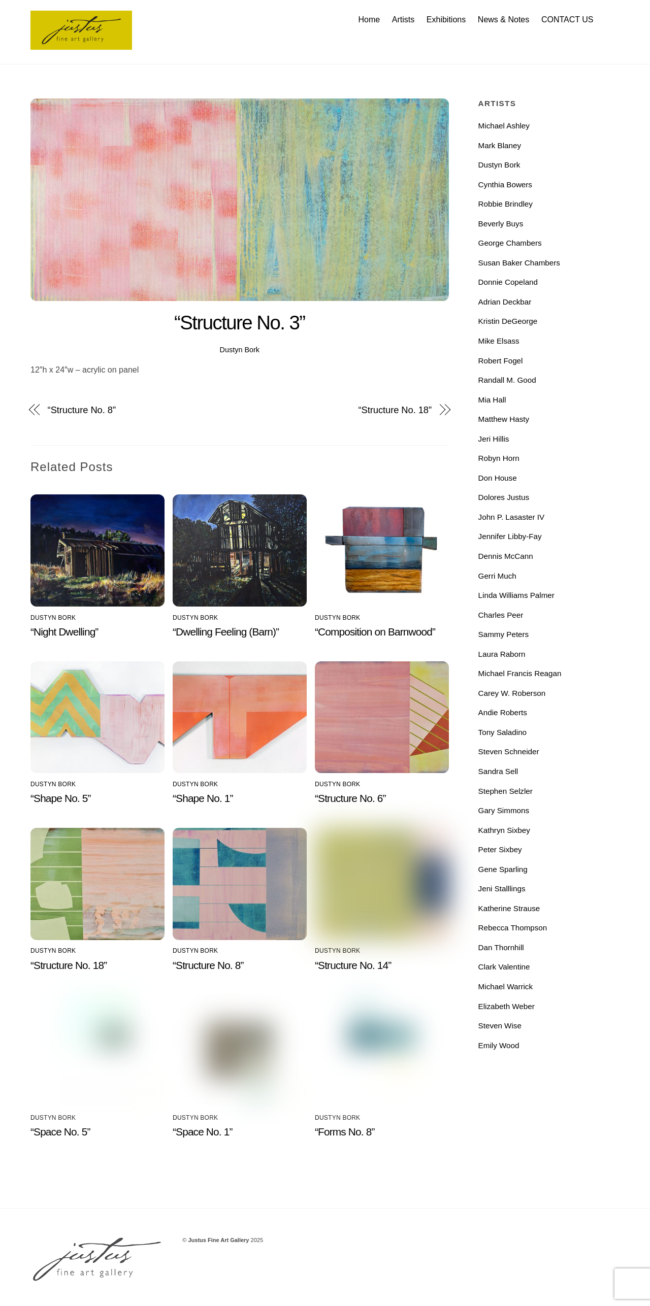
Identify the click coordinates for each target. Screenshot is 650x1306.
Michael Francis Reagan (520, 673)
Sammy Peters (503, 634)
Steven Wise (500, 1025)
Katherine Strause (509, 908)
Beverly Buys (501, 223)
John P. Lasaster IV (511, 517)
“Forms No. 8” (344, 1131)
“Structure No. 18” (395, 410)
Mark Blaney (499, 145)
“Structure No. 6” (350, 798)
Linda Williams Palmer (516, 595)
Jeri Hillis (493, 438)
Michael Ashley (504, 125)
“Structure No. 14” (353, 965)
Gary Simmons (503, 810)
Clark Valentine (504, 966)
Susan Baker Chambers (519, 262)
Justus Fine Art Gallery (218, 1240)
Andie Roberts (502, 712)
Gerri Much (497, 576)
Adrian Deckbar (505, 301)
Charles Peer (501, 615)
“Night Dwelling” (64, 632)
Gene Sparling (503, 869)
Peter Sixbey (500, 849)
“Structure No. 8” (82, 410)
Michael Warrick (505, 986)
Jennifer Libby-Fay (510, 536)
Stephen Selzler (505, 791)
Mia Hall (492, 399)
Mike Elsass (498, 341)
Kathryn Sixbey (504, 830)
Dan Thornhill (501, 947)
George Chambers (510, 243)
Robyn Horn (498, 458)
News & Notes (503, 19)
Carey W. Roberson (512, 693)
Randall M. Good (507, 380)
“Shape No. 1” (203, 798)
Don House (497, 478)
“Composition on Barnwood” (375, 632)
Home (369, 19)
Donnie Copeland (508, 282)
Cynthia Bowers (505, 184)
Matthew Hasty (503, 419)
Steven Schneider (508, 751)
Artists (403, 19)
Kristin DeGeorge (508, 321)
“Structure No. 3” (239, 322)
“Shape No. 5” (60, 798)
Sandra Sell (498, 771)
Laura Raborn (502, 654)
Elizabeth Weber (506, 1006)
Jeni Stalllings (502, 888)
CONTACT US (567, 19)
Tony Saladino (502, 732)
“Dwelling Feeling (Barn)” (226, 632)
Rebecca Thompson (512, 927)
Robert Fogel (500, 360)
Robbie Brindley (505, 203)
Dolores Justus (503, 497)
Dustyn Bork (239, 350)
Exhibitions (446, 19)
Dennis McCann (505, 556)
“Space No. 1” (203, 1131)
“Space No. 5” (60, 1131)
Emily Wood (498, 1045)
